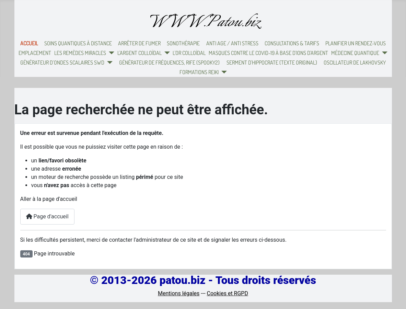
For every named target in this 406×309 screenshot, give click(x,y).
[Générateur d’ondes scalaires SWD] (108, 62)
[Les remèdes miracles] (110, 53)
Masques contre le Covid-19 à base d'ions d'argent (268, 52)
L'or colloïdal (189, 52)
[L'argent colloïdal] (166, 53)
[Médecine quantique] (383, 53)
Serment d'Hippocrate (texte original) (272, 62)
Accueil (29, 43)
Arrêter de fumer (139, 43)
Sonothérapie (183, 43)
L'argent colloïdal (139, 52)
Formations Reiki (199, 72)
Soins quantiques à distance (78, 43)
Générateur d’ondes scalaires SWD (62, 62)
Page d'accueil (47, 216)
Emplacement (35, 52)
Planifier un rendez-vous (355, 43)
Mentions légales (178, 293)
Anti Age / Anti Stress (232, 43)
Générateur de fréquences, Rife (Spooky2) (169, 62)
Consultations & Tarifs (292, 43)
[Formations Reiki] (223, 72)
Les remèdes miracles (80, 52)
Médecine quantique (355, 52)
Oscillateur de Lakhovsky (355, 62)
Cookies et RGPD (227, 293)
